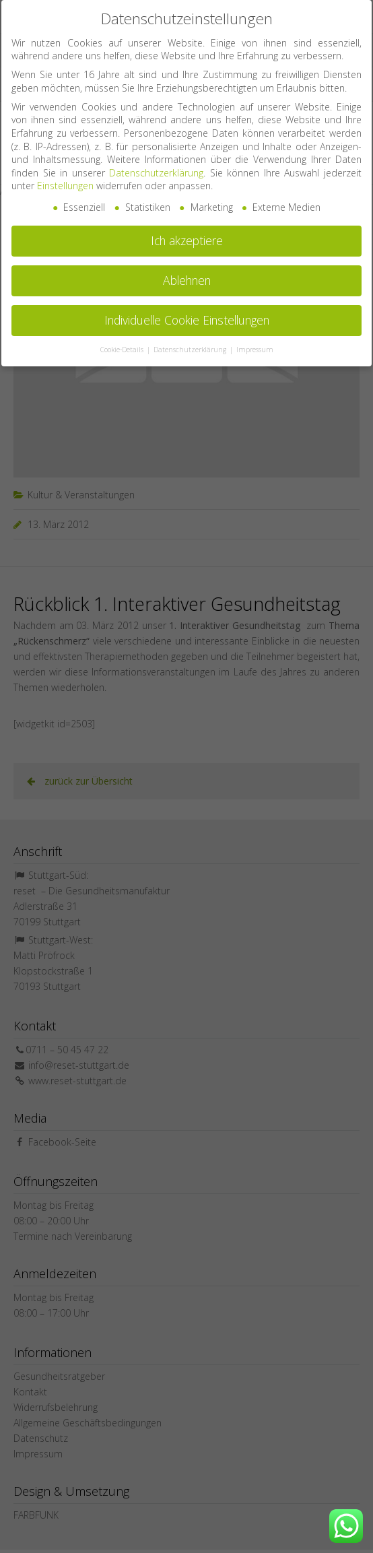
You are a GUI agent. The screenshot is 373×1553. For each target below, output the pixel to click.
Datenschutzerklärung (156, 166)
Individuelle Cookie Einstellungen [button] (186, 314)
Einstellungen (65, 179)
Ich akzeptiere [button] (187, 234)
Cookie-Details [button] (122, 343)
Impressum (254, 343)
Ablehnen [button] (187, 274)
